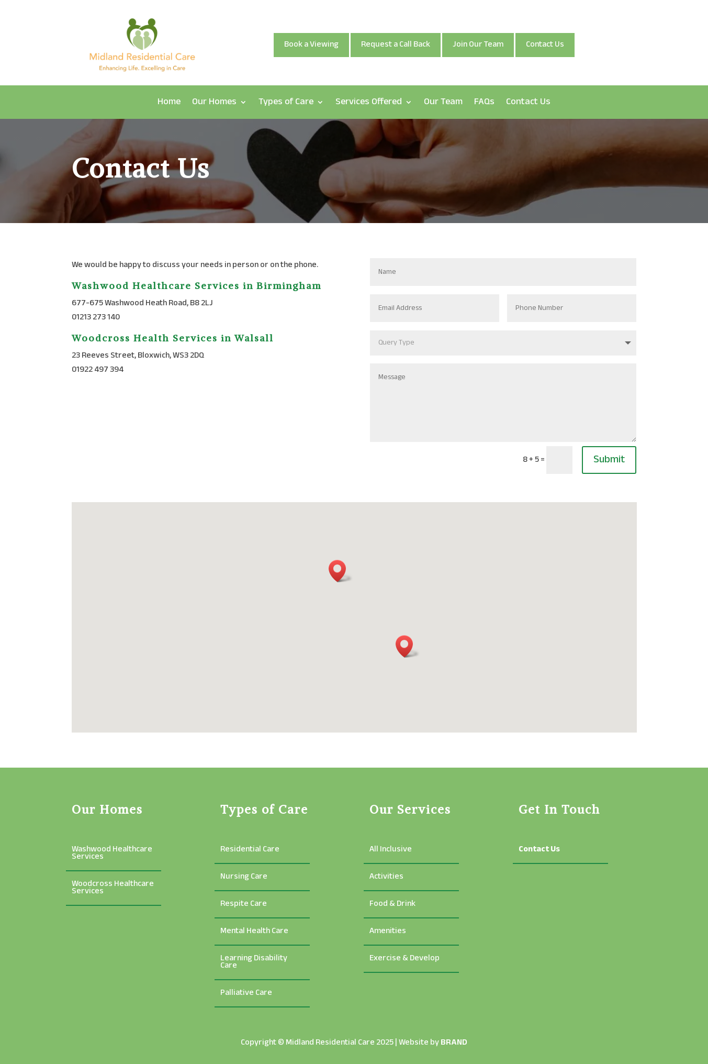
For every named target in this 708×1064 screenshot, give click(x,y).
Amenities (387, 933)
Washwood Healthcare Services (112, 854)
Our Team (443, 102)
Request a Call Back (395, 44)
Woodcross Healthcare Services (113, 889)
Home (169, 102)
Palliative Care (246, 995)
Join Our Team (478, 44)
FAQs (484, 102)
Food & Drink (392, 906)
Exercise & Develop (404, 960)
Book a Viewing (311, 44)
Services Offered (368, 102)
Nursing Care (243, 878)
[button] (408, 646)
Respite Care (243, 906)
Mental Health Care (254, 933)
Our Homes (214, 102)
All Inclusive (390, 851)
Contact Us (545, 44)
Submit (609, 460)
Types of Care (286, 102)
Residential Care (249, 851)
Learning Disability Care (253, 963)
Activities (386, 878)
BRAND (454, 1042)
